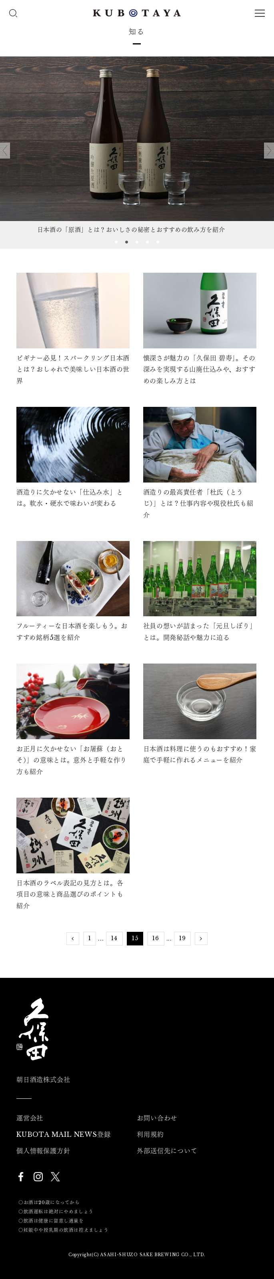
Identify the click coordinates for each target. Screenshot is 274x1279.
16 (155, 938)
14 (114, 938)
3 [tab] (137, 243)
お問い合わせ (157, 1118)
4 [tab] (148, 243)
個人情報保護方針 (43, 1151)
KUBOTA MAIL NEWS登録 (63, 1134)
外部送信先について (167, 1151)
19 (182, 938)
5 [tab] (158, 243)
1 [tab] (116, 243)
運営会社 (29, 1118)
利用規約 (150, 1134)
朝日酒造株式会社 (43, 1079)
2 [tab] (127, 243)
